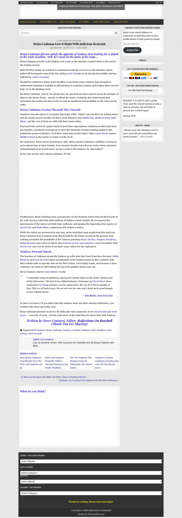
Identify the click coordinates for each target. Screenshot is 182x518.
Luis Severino (41, 260)
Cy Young (43, 285)
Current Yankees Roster (101, 22)
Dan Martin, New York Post (99, 295)
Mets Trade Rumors (57, 3)
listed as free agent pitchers (79, 243)
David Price (99, 281)
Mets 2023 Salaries (72, 3)
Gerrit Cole (25, 227)
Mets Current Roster (86, 3)
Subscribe (132, 50)
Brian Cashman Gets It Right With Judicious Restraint (69, 44)
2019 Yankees (38, 330)
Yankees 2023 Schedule (28, 22)
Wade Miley (42, 227)
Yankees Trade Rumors (67, 22)
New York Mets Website (26, 3)
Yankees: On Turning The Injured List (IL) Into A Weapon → (89, 380)
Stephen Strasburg (106, 239)
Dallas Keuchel (27, 243)
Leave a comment (82, 48)
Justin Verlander (40, 77)
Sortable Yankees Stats (48, 22)
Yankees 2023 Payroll (121, 22)
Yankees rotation (71, 330)
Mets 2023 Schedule (42, 3)
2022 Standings (100, 3)
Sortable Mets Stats (114, 3)
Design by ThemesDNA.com (91, 514)
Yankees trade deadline (93, 330)
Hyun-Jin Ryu (88, 239)
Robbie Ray (88, 118)
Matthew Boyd (102, 118)
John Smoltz (146, 137)
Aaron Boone (102, 133)
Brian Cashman (63, 41)
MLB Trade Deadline (75, 41)
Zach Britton (51, 272)
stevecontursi (57, 48)
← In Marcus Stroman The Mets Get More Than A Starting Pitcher (52, 377)
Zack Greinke (74, 73)
